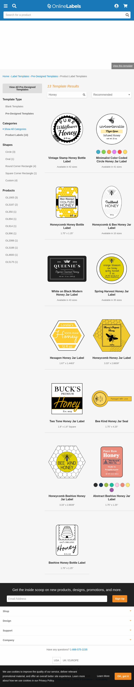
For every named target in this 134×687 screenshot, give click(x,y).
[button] (5, 6)
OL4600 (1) (11, 254)
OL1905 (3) (11, 197)
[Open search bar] (14, 6)
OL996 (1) (10, 233)
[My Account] (116, 6)
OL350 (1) (10, 211)
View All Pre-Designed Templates (22, 88)
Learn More (103, 676)
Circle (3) (10, 151)
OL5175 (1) (11, 262)
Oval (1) (9, 159)
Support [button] (7, 630)
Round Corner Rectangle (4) (20, 166)
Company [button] (8, 640)
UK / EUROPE (71, 660)
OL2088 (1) (11, 240)
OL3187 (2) (11, 204)
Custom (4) (11, 180)
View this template (123, 65)
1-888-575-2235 (79, 649)
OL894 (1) (10, 219)
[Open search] (127, 15)
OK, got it (123, 676)
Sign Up (119, 598)
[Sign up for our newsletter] (57, 599)
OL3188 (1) (11, 247)
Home (6, 76)
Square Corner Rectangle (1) (21, 173)
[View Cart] (125, 6)
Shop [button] (6, 611)
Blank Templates (14, 106)
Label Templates (20, 76)
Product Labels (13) (16, 135)
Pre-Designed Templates (44, 76)
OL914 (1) (10, 226)
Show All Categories (14, 129)
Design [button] (7, 620)
